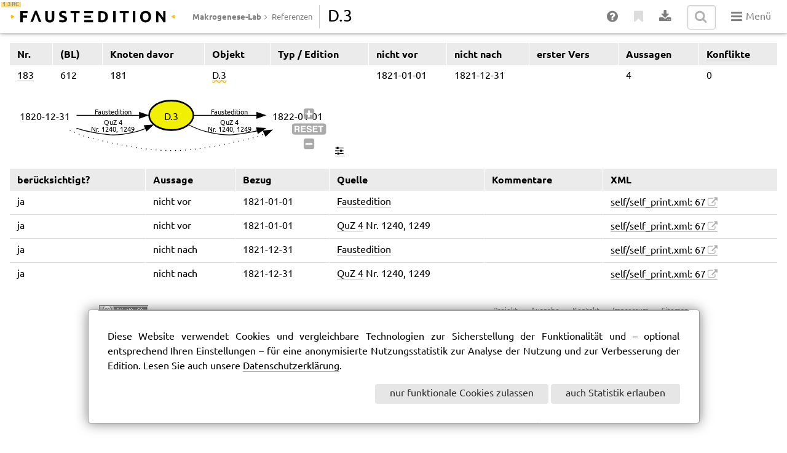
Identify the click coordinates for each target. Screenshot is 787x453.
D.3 (219, 76)
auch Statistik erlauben (615, 393)
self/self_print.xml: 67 (658, 202)
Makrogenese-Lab (226, 16)
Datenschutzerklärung (291, 366)
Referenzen (292, 17)
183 (25, 76)
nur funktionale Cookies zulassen (462, 393)
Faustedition (364, 202)
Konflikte (728, 54)
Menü (751, 17)
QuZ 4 (350, 226)
